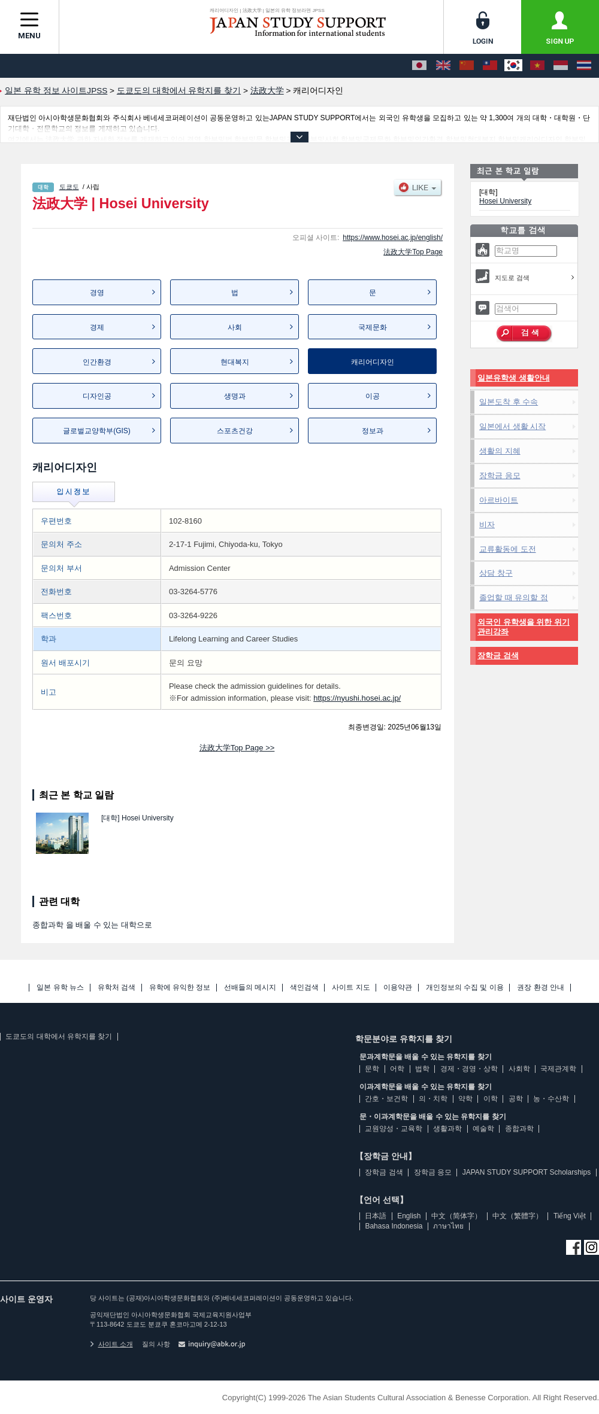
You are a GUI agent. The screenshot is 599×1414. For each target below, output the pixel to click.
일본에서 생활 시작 (512, 426)
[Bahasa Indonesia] (561, 65)
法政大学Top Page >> (237, 747)
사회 (235, 327)
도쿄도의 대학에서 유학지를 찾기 (58, 1036)
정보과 (372, 431)
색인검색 (304, 988)
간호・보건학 (386, 1098)
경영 (97, 292)
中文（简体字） (456, 1216)
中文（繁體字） (517, 1216)
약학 (465, 1098)
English (408, 1216)
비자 (487, 524)
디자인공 (97, 396)
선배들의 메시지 (250, 988)
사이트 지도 (351, 988)
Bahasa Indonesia (393, 1226)
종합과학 (519, 1128)
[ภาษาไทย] (584, 65)
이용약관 (397, 988)
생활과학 (447, 1128)
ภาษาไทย (448, 1226)
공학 (516, 1098)
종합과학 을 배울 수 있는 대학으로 (92, 924)
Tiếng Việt (569, 1216)
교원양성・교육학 (393, 1128)
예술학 (483, 1128)
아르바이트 (498, 499)
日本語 (375, 1216)
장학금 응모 (500, 475)
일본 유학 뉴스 (60, 988)
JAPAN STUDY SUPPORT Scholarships (526, 1172)
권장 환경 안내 (540, 988)
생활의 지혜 (500, 450)
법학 (422, 1069)
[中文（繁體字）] (490, 65)
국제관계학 (558, 1069)
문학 (372, 1069)
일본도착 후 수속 (508, 401)
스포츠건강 (235, 431)
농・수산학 (551, 1098)
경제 (97, 327)
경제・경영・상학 (469, 1069)
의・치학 (433, 1098)
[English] (443, 65)
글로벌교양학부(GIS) (97, 431)
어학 (397, 1069)
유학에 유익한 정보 (180, 988)
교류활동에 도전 (507, 549)
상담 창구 (496, 572)
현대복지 (234, 362)
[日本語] (419, 65)
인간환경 (97, 362)
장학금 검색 (498, 655)
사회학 (519, 1069)
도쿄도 (69, 186)
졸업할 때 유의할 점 (513, 597)
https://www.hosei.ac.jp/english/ (393, 237)
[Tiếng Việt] (537, 65)
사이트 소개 (111, 1344)
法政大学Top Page (413, 252)
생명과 (235, 396)
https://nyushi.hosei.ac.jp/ (357, 698)
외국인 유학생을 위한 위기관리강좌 (523, 627)
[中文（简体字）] (467, 65)
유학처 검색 (116, 988)
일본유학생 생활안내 (513, 377)
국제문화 (372, 327)
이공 (372, 396)
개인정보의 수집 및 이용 (465, 988)
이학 (490, 1098)
